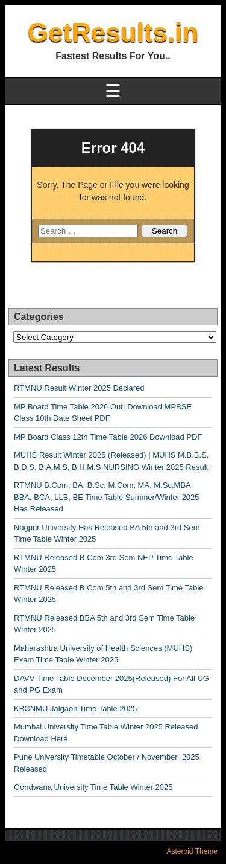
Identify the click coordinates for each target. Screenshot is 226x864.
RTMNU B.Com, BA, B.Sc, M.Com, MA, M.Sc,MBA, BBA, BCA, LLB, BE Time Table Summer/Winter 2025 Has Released (106, 497)
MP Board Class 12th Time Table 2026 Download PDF (108, 436)
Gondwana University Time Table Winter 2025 (93, 787)
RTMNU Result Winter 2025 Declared (79, 387)
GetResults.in (113, 32)
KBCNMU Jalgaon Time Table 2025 (75, 708)
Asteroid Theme (192, 851)
